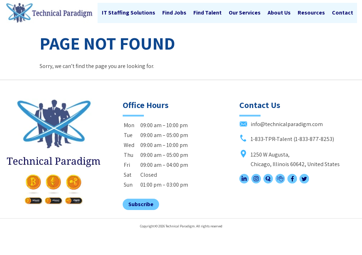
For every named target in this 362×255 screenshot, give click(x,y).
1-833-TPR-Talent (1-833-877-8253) (286, 134)
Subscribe (140, 199)
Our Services (244, 13)
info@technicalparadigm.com (281, 119)
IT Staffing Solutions (128, 13)
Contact (342, 13)
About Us (278, 13)
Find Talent (207, 13)
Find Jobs (174, 13)
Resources (311, 13)
